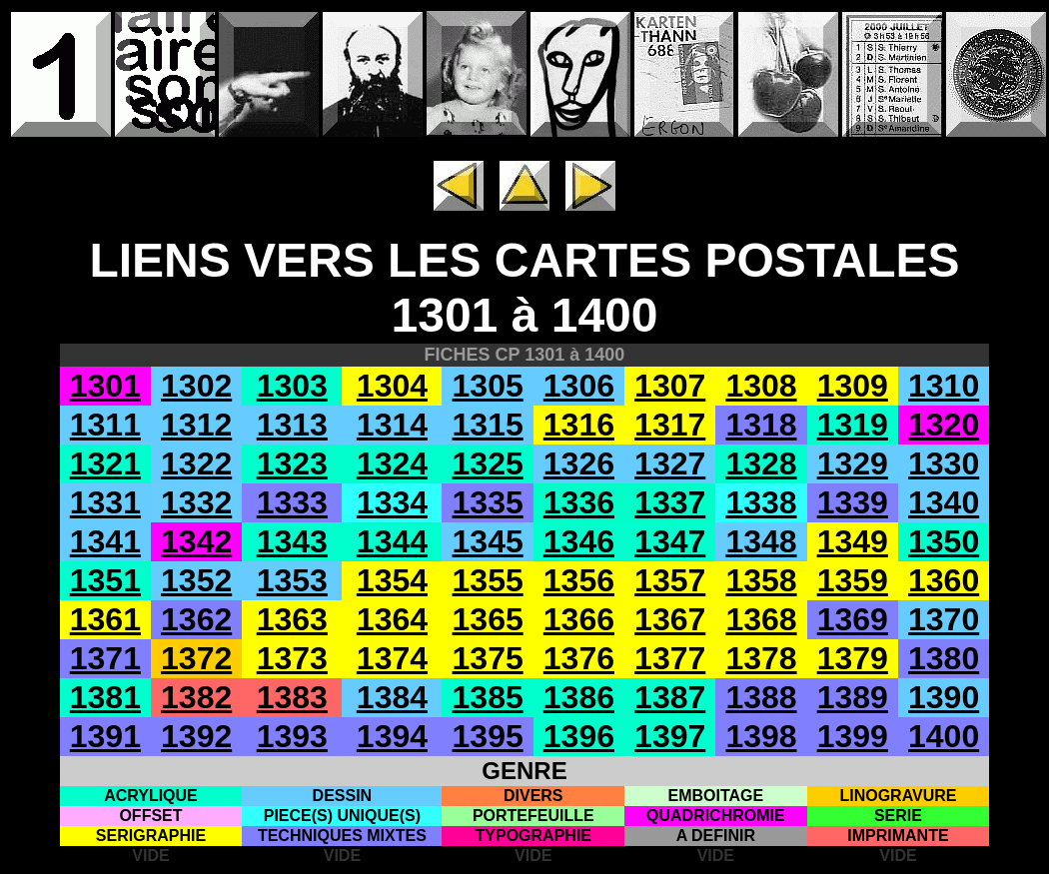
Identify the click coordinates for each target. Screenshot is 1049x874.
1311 (105, 424)
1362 (196, 619)
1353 (292, 580)
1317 (669, 424)
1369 (852, 619)
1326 (578, 463)
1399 (852, 736)
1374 (392, 658)
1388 (760, 697)
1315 (488, 424)
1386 (578, 697)
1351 (105, 580)
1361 (105, 619)
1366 (578, 619)
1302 (196, 386)
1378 (760, 658)
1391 (105, 736)
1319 (852, 424)
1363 (292, 619)
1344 (392, 541)
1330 (943, 463)
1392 (196, 736)
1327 (669, 463)
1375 (488, 658)
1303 (292, 386)
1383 (292, 697)
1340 (943, 502)
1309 (852, 386)
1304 (392, 386)
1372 (196, 658)
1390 (943, 697)
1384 (392, 697)
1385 (488, 697)
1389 (852, 697)
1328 (760, 463)
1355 (488, 580)
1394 (392, 736)
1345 (488, 541)
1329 (852, 463)
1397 (669, 736)
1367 (669, 619)
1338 (760, 502)
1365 (488, 619)
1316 (578, 424)
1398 (760, 736)
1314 (392, 424)
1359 (852, 580)
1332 (196, 502)
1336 (578, 502)
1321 (105, 463)
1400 (943, 736)
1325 (488, 463)
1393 (292, 736)
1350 (943, 541)
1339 (852, 502)
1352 (196, 580)
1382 (196, 697)
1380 (943, 658)
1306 (578, 386)
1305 (488, 386)
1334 (392, 502)
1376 (578, 658)
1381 (105, 697)
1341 (105, 541)
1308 (760, 386)
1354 (392, 580)
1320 (943, 424)
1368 (760, 619)
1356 (578, 580)
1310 (943, 386)
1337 (669, 502)
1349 (852, 541)
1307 (669, 386)
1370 (943, 619)
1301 (105, 386)
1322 (196, 463)
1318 (760, 424)
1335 (488, 502)
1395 (488, 736)
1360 (943, 580)
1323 (292, 463)
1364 (392, 619)
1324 (392, 463)
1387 (669, 697)
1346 (578, 541)
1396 (578, 736)
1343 (292, 541)
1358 (760, 580)
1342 (196, 541)
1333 (292, 502)
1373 (292, 658)
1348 (760, 541)
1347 (669, 541)
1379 (852, 658)
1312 (196, 424)
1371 (105, 658)
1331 (105, 502)
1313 (292, 424)
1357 (669, 580)
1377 (669, 658)
